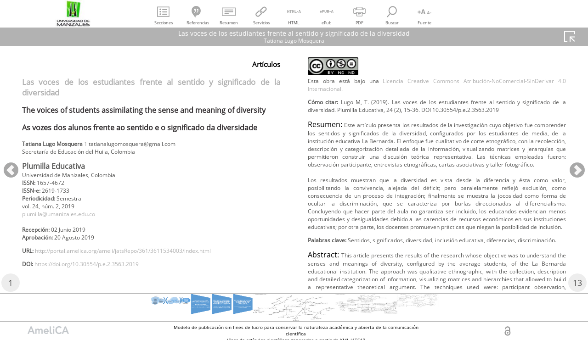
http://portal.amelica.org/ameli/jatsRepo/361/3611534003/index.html (143, 263)
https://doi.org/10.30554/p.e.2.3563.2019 (99, 278)
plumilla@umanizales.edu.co (66, 221)
